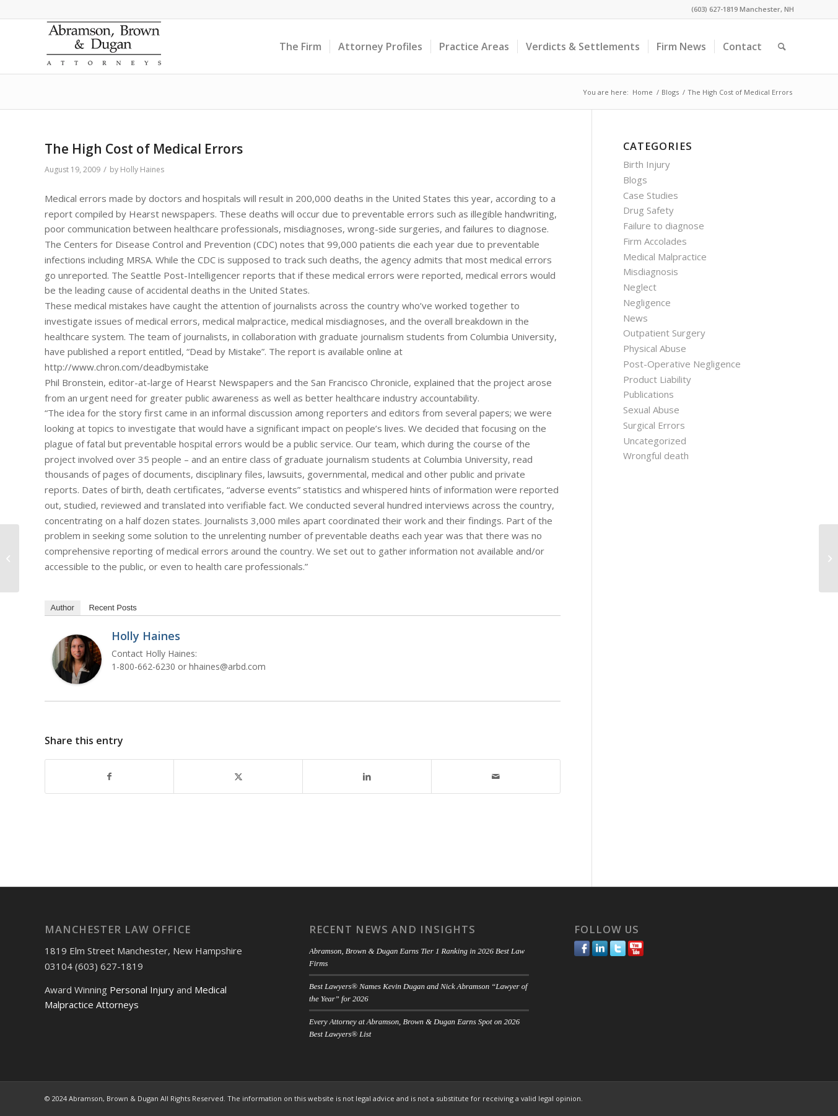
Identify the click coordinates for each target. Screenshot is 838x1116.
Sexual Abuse (651, 409)
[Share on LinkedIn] (367, 777)
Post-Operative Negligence (682, 364)
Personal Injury (142, 989)
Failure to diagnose (663, 225)
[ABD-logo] (104, 46)
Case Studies (650, 195)
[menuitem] (300, 46)
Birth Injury (646, 164)
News (635, 318)
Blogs (635, 180)
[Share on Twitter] (238, 777)
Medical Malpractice (665, 256)
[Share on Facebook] (109, 777)
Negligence (647, 302)
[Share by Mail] (496, 777)
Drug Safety (648, 210)
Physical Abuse (654, 348)
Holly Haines (142, 169)
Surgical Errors (654, 425)
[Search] (782, 46)
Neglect (640, 287)
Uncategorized (654, 440)
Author (62, 607)
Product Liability (657, 379)
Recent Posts (112, 607)
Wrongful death (656, 455)
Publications (648, 394)
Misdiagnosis (650, 271)
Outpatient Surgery (664, 333)
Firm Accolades (655, 241)
